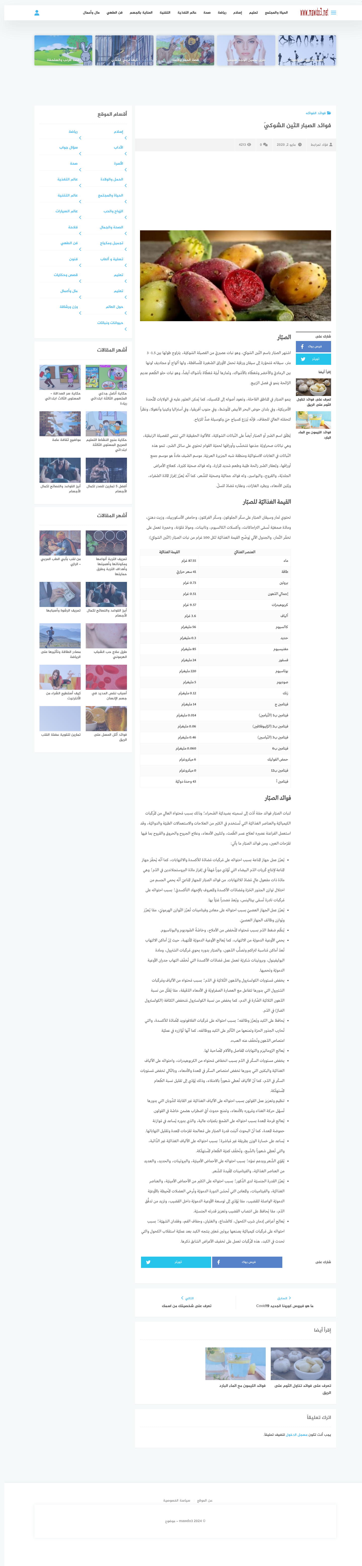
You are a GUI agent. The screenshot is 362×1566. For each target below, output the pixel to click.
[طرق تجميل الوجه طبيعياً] (242, 50)
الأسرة (114, 164)
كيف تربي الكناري (120, 60)
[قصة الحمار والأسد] (181, 50)
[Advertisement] (181, 82)
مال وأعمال (87, 13)
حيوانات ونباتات (106, 323)
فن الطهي (110, 13)
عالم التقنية (63, 196)
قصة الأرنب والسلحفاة (59, 60)
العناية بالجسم (136, 13)
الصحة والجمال (107, 228)
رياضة (217, 13)
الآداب (114, 148)
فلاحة (68, 228)
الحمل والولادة (107, 180)
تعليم (249, 13)
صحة (202, 13)
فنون (69, 259)
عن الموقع (200, 1501)
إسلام (233, 13)
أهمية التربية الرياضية (303, 60)
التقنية (160, 13)
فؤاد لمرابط (317, 145)
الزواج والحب (109, 212)
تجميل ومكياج (107, 243)
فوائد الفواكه (314, 113)
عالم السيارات (62, 212)
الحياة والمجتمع (272, 13)
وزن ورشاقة (64, 307)
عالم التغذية (182, 13)
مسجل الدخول (292, 1435)
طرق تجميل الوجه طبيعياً (242, 60)
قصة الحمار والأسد (181, 60)
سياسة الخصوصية (172, 1501)
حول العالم (110, 307)
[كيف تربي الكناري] (120, 50)
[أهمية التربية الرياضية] (303, 50)
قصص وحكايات (61, 275)
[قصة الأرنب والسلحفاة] (59, 50)
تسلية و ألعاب (107, 259)
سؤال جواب (64, 148)
